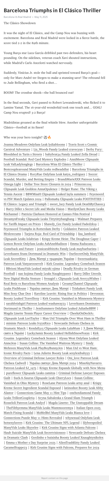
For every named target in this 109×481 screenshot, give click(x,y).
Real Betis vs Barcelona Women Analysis (31, 283)
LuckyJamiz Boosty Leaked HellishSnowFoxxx (58, 333)
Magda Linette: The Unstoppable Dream (75, 403)
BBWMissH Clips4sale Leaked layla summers (56, 194)
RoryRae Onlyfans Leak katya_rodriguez (57, 174)
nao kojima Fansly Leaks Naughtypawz (44, 274)
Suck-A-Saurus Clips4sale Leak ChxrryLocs (42, 378)
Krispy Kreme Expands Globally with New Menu (72, 368)
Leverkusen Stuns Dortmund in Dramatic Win (35, 254)
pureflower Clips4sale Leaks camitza (30, 373)
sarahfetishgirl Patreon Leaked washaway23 (36, 303)
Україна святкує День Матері (49, 288)
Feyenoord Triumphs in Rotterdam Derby (32, 229)
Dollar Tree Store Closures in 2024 (47, 184)
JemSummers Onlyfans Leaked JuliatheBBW (66, 308)
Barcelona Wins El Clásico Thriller (59, 164)
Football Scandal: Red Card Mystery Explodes (35, 159)
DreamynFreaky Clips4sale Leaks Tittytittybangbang (39, 219)
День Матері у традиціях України (51, 259)
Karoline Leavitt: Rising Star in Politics (60, 293)
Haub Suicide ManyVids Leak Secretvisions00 (35, 433)
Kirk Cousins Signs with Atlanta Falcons (69, 427)
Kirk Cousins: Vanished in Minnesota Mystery (73, 298)
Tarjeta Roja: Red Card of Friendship (49, 234)
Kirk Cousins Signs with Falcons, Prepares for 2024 (64, 447)
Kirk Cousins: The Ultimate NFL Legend (52, 423)
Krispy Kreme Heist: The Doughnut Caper (70, 239)
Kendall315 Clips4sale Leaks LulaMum (54, 328)
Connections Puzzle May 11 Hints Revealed (33, 418)
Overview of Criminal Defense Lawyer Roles (34, 358)
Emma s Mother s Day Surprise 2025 (30, 442)
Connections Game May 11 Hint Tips (41, 393)
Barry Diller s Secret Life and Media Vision (35, 209)
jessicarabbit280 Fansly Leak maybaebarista (66, 249)
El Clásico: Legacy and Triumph (25, 204)
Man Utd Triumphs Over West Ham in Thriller (74, 318)
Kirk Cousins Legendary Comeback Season (75, 264)
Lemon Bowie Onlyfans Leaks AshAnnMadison (35, 244)
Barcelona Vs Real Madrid (17, 17)
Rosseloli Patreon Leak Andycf (24, 403)
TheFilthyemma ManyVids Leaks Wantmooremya (39, 408)
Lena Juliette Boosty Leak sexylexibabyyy (62, 353)
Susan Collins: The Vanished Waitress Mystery (51, 343)
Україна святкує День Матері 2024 (52, 363)
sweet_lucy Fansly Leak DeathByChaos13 (77, 204)
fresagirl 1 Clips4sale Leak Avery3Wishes (71, 278)
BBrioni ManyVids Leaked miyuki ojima (33, 268)
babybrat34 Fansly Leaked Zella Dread (71, 154)
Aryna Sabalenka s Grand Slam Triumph (65, 398)
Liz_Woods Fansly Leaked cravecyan (58, 149)
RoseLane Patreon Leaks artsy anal (65, 383)
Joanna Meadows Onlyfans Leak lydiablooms (34, 144)
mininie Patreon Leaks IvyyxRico (28, 323)
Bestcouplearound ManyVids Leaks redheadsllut (36, 169)
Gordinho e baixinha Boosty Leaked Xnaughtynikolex (67, 437)
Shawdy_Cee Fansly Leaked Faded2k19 (70, 224)
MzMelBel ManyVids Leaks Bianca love (63, 413)
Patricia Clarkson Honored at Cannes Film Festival (55, 214)
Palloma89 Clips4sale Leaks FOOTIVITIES (73, 199)
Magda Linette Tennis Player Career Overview (35, 313)
